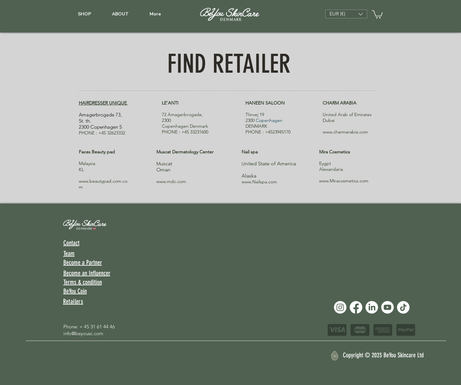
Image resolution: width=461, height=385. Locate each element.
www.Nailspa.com (259, 182)
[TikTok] (403, 307)
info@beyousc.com (83, 333)
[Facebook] (356, 307)
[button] (346, 14)
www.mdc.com (171, 181)
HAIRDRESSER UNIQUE (103, 103)
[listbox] (346, 14)
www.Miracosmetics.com (343, 181)
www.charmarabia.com (345, 132)
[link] (377, 14)
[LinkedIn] (371, 307)
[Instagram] (340, 307)
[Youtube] (387, 307)
